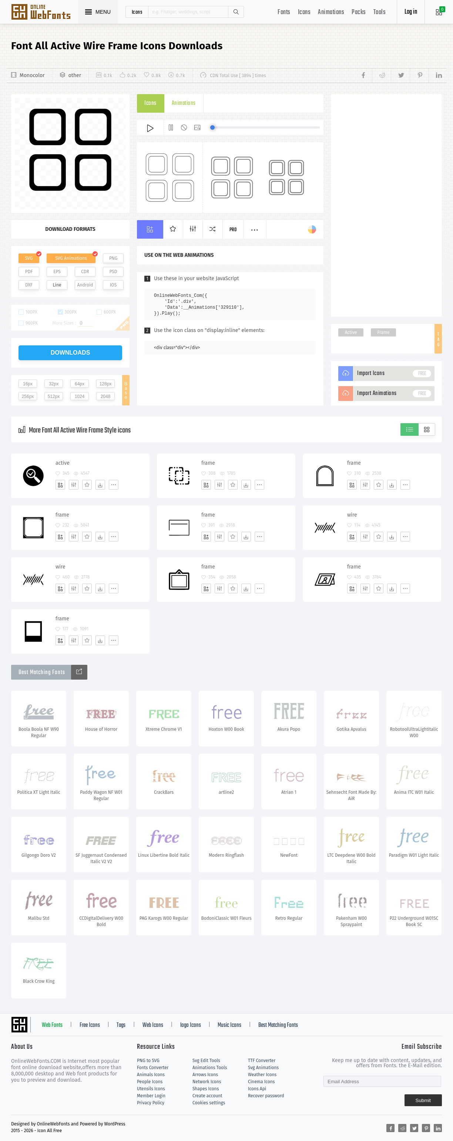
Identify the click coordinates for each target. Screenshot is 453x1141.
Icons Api (257, 1088)
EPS (57, 271)
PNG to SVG (148, 1060)
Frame (383, 332)
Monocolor (32, 75)
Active (351, 332)
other (74, 75)
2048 (106, 396)
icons (137, 12)
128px (106, 384)
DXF (29, 285)
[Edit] (73, 485)
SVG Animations (71, 258)
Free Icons (90, 1025)
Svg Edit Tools (206, 1060)
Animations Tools (209, 1067)
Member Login (151, 1095)
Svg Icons (44, 12)
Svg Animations (263, 1067)
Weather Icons (262, 1074)
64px (79, 384)
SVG (29, 258)
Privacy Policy (150, 1102)
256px (28, 396)
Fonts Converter (152, 1067)
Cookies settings (208, 1102)
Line (57, 285)
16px (28, 384)
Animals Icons (151, 1074)
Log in (411, 12)
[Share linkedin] (435, 75)
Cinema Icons (261, 1081)
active (63, 463)
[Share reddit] (381, 75)
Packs (359, 12)
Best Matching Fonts (278, 1025)
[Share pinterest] (419, 75)
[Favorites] (87, 485)
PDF (29, 271)
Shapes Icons (205, 1088)
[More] (113, 485)
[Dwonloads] (100, 485)
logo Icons (190, 1025)
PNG (113, 258)
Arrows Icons (205, 1074)
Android (85, 285)
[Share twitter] (400, 75)
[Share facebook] (365, 75)
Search (235, 11)
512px (54, 396)
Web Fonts (52, 1025)
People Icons (149, 1081)
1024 (80, 396)
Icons (304, 12)
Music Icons (229, 1025)
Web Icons (152, 1025)
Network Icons (206, 1081)
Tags (121, 1025)
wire (352, 515)
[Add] (60, 485)
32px (53, 384)
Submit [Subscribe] (423, 1100)
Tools (379, 12)
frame (208, 463)
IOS (113, 285)
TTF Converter (261, 1060)
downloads (70, 352)
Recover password (266, 1095)
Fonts (284, 12)
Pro (233, 230)
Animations (331, 12)
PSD (113, 271)
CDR (85, 271)
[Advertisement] (386, 205)
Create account (207, 1095)
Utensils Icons (151, 1088)
